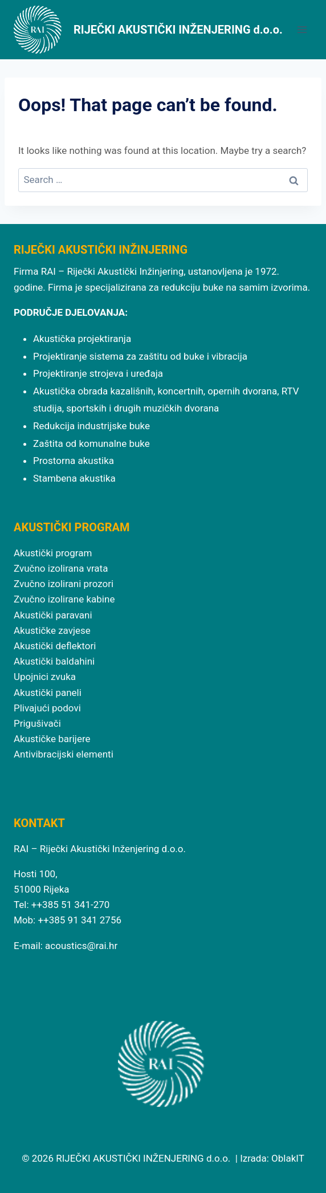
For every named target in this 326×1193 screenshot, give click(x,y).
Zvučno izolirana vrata (61, 568)
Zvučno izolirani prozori (63, 583)
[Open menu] (301, 29)
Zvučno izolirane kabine (64, 599)
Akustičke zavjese (52, 630)
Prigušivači (37, 723)
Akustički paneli (48, 692)
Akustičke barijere (52, 738)
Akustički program (53, 553)
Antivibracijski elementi (63, 754)
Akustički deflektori (55, 646)
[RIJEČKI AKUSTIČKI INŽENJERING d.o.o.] (148, 30)
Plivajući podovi (47, 708)
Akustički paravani (53, 615)
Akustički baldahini (54, 661)
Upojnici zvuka (45, 676)
